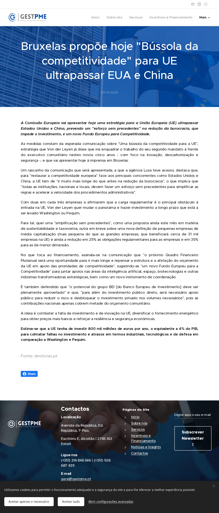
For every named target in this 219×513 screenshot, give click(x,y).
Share (29, 374)
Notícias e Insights (146, 447)
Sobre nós (139, 423)
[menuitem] (93, 17)
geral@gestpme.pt (76, 479)
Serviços (138, 429)
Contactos (139, 453)
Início (135, 417)
